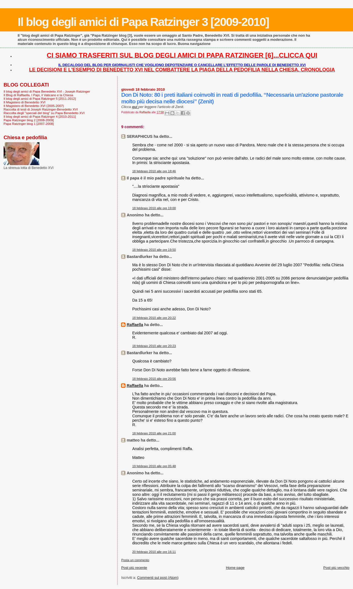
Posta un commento (135, 560)
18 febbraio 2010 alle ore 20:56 (154, 378)
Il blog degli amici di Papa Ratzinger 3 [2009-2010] (143, 21)
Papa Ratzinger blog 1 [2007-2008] (29, 123)
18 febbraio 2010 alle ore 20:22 (154, 317)
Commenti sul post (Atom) (157, 577)
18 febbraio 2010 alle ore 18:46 (154, 171)
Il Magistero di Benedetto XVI (25, 102)
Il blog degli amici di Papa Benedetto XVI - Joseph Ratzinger (47, 91)
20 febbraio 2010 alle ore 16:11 (154, 551)
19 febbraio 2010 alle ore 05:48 (154, 466)
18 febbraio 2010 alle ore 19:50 (154, 249)
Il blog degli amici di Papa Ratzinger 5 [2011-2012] (40, 98)
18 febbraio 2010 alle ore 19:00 (154, 208)
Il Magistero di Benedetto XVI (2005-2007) (34, 105)
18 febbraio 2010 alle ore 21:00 (154, 433)
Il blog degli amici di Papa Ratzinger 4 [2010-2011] (40, 116)
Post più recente (134, 568)
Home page (235, 568)
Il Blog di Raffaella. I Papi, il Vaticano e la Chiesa (38, 95)
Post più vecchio (336, 568)
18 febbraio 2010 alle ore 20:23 (154, 346)
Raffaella (135, 324)
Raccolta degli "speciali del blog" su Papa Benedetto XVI (44, 113)
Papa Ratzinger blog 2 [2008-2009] (29, 120)
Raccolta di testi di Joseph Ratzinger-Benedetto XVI (41, 109)
